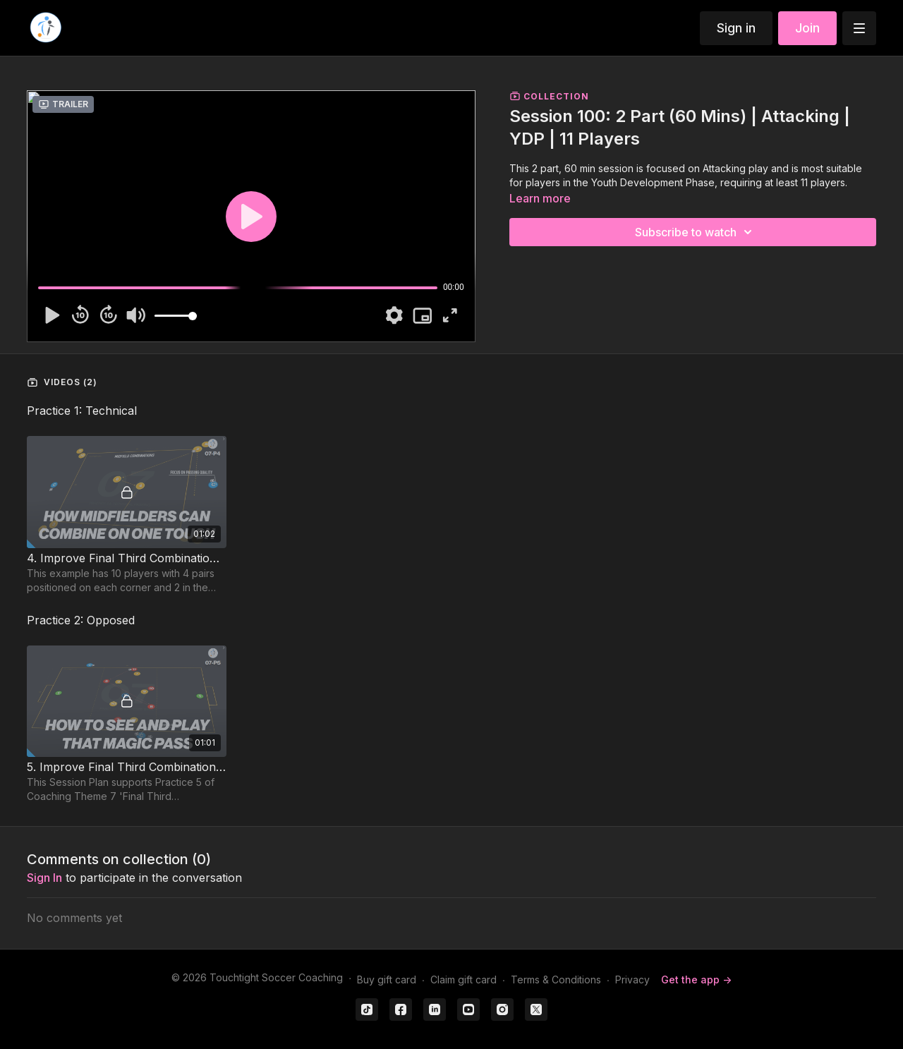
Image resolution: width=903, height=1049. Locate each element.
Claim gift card (463, 980)
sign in (44, 878)
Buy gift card (386, 980)
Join (807, 27)
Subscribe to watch (695, 232)
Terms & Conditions (556, 980)
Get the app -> (696, 980)
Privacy (632, 980)
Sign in (736, 27)
